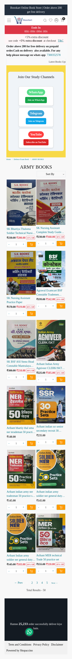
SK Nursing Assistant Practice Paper (18, 300)
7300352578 (54, 55)
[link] (45, 20)
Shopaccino (26, 650)
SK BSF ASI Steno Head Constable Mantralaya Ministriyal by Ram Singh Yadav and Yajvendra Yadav (21, 364)
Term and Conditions (19, 644)
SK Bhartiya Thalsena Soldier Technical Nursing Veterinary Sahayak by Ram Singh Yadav (21, 231)
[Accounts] (56, 20)
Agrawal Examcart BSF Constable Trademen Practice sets (49, 293)
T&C (61, 40)
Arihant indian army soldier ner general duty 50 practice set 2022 (49, 494)
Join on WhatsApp (36, 100)
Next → (54, 583)
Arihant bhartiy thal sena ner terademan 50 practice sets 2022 (21, 430)
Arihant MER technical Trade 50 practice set (49, 557)
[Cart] (31, 244)
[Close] (63, 8)
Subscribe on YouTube (36, 142)
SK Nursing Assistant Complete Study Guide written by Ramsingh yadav (48, 230)
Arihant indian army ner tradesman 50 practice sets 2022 (21, 494)
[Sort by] (51, 174)
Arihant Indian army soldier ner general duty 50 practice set (19, 558)
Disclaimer (57, 644)
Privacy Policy (41, 644)
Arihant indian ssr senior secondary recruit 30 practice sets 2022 (49, 429)
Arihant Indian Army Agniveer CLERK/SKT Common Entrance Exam (50, 366)
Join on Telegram (36, 121)
